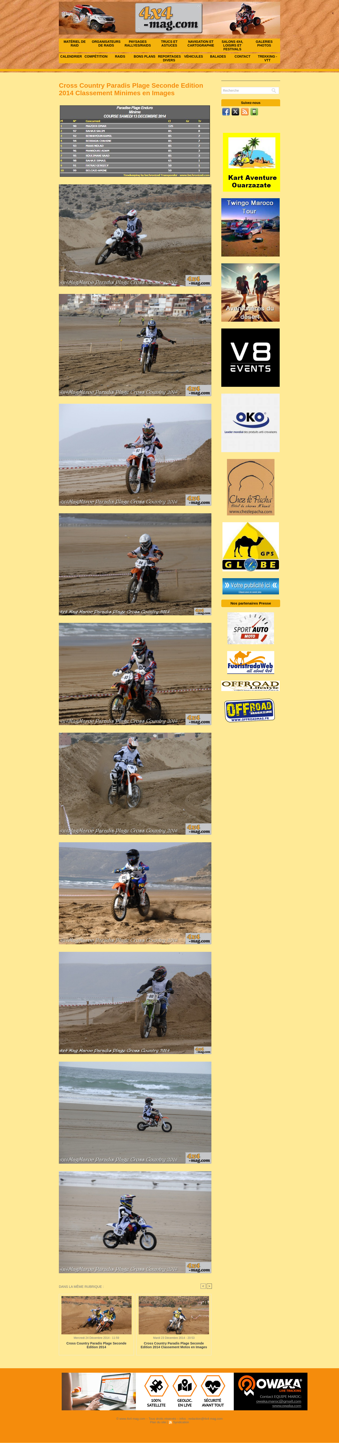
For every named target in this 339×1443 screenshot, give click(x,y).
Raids (120, 56)
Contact (242, 56)
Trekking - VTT (267, 58)
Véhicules (193, 56)
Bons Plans (144, 56)
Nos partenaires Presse (250, 603)
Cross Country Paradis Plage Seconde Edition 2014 (96, 1345)
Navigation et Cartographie (200, 43)
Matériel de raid (75, 43)
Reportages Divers (169, 58)
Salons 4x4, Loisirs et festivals (232, 45)
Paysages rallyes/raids (138, 43)
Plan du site (158, 1422)
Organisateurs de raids (106, 43)
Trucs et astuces (169, 43)
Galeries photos (264, 43)
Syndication (181, 1422)
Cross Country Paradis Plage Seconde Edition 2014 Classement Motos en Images (173, 1345)
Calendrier (71, 56)
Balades (218, 56)
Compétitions (96, 56)
